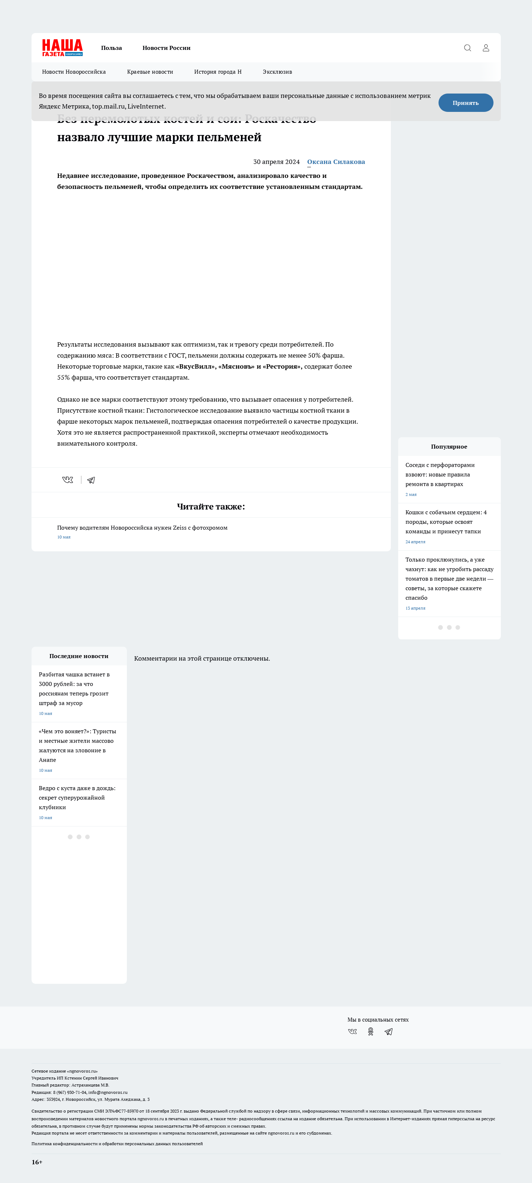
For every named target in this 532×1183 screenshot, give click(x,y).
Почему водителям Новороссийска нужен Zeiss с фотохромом (211, 533)
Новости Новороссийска (74, 71)
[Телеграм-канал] (389, 1031)
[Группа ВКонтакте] (352, 1031)
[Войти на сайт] (486, 47)
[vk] (68, 480)
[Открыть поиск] (468, 47)
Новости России (167, 47)
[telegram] (93, 480)
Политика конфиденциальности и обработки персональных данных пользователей (117, 1143)
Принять (466, 102)
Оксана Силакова (336, 161)
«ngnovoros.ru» (82, 1071)
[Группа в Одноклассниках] (371, 1031)
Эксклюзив (277, 71)
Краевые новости (150, 71)
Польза (111, 47)
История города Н (218, 71)
